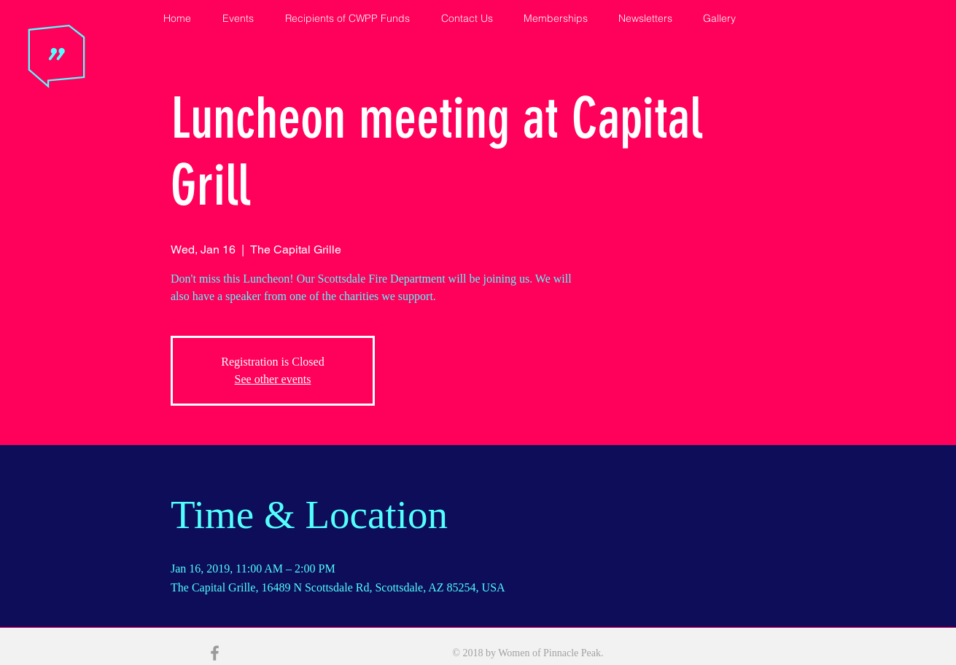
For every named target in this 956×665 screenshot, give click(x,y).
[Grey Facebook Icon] (215, 653)
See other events (273, 379)
